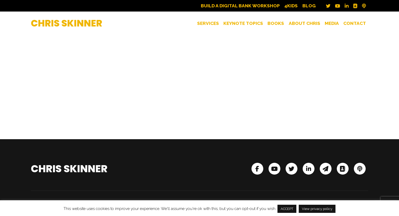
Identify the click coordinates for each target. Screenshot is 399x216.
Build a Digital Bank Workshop (240, 6)
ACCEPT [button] (287, 209)
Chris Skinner (66, 23)
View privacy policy (317, 209)
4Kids (291, 6)
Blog (309, 6)
